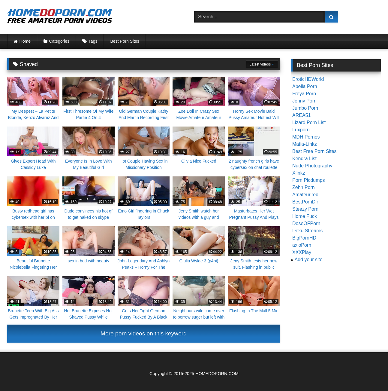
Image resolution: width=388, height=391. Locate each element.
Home (25, 41)
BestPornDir (305, 201)
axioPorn (301, 245)
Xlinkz (298, 173)
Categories (59, 41)
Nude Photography (312, 165)
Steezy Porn (305, 209)
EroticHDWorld (308, 79)
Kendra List (304, 158)
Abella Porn (304, 86)
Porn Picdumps (308, 180)
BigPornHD (304, 237)
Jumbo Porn (305, 108)
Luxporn (301, 129)
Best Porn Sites (124, 41)
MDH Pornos (306, 136)
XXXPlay (301, 252)
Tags (93, 41)
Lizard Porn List (309, 122)
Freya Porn (304, 93)
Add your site (308, 259)
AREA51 (301, 115)
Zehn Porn (303, 187)
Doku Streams (307, 230)
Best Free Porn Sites (314, 151)
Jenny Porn (304, 100)
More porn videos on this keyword (144, 333)
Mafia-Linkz (304, 144)
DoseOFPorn (306, 223)
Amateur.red (305, 194)
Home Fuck (304, 216)
